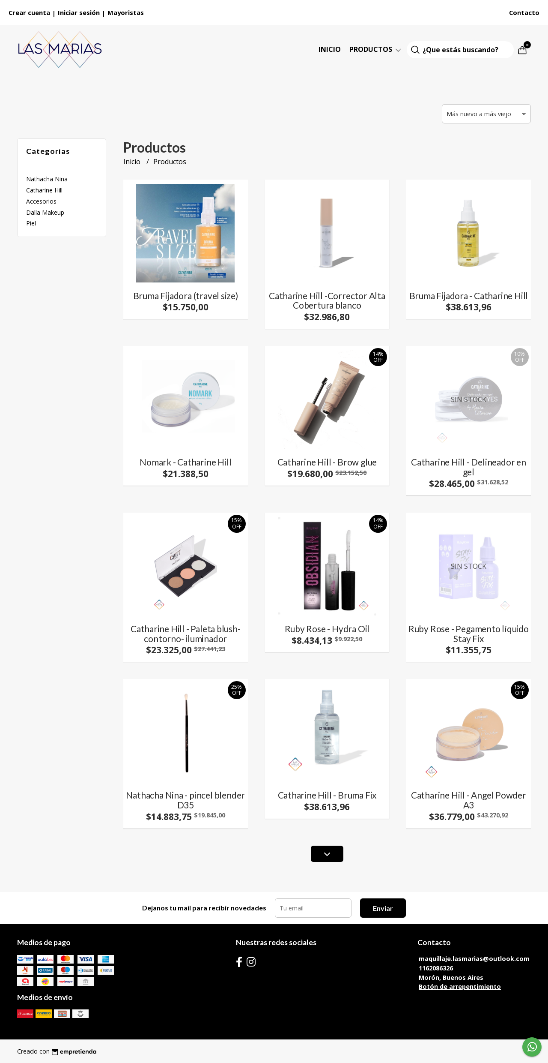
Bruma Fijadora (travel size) (185, 295)
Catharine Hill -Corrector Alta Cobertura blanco (327, 300)
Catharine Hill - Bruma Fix (327, 795)
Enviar (383, 908)
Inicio (330, 49)
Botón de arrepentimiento (460, 986)
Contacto (524, 12)
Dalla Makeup (45, 212)
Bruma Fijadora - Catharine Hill (468, 295)
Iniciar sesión (79, 12)
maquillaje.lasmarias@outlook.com (474, 959)
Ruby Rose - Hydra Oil (327, 628)
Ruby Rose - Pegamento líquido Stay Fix (468, 633)
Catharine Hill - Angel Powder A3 (468, 800)
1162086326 (436, 968)
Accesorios (41, 201)
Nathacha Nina (47, 179)
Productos (375, 49)
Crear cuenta (29, 12)
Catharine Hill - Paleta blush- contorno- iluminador (186, 633)
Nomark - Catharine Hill (185, 461)
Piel (31, 223)
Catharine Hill (44, 190)
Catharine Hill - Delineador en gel (468, 466)
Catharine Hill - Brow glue (327, 461)
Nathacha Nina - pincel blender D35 (185, 800)
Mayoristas (125, 12)
